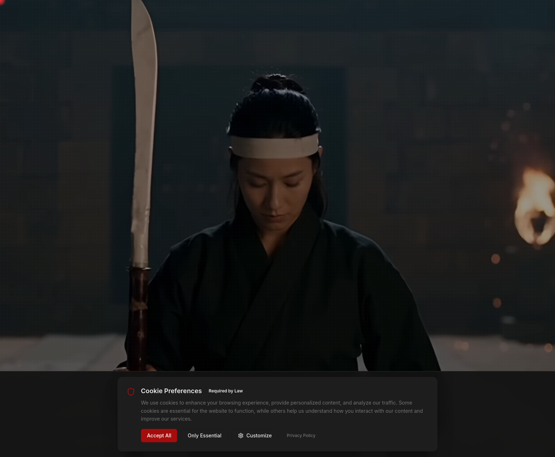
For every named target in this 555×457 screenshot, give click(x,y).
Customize (255, 435)
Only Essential (205, 435)
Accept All (159, 435)
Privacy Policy (301, 435)
